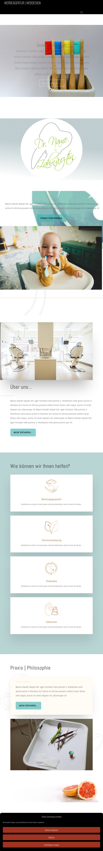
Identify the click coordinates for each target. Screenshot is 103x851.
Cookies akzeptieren (51, 830)
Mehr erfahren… (23, 432)
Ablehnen (51, 837)
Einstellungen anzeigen (51, 844)
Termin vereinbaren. (51, 218)
